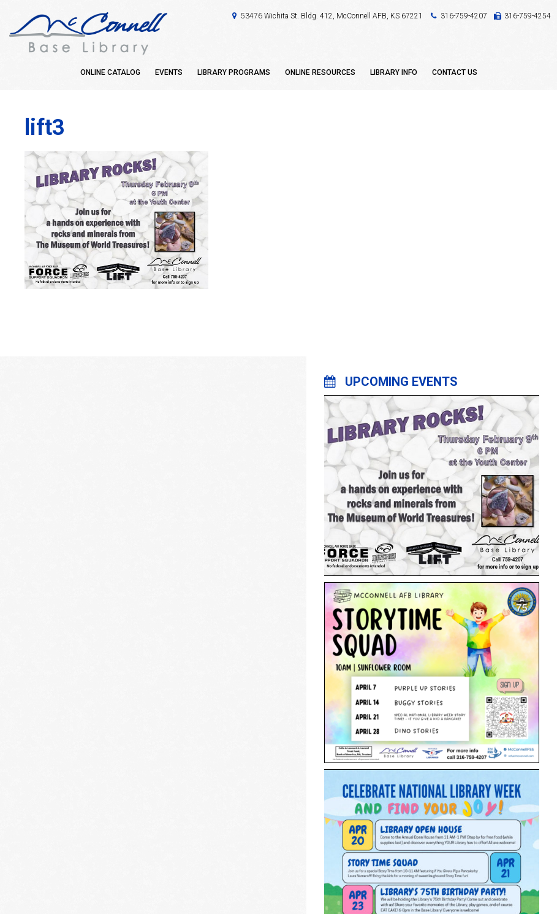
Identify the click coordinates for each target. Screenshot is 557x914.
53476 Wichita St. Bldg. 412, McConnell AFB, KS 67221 (332, 16)
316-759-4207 (464, 16)
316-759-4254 (527, 16)
